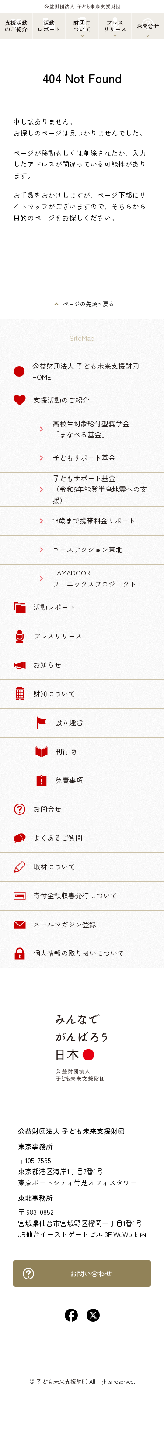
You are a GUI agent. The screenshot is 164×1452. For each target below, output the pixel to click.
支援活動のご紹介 (51, 400)
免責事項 (59, 780)
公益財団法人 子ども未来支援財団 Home (76, 371)
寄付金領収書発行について (65, 895)
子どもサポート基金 (83, 457)
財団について (44, 693)
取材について (44, 866)
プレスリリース (47, 636)
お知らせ (37, 665)
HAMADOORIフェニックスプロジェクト (94, 578)
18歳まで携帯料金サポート (94, 520)
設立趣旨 (59, 722)
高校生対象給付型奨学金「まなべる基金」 (90, 429)
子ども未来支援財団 (61, 1381)
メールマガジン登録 (54, 924)
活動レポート (44, 607)
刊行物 (55, 751)
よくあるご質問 (47, 838)
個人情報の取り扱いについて (68, 953)
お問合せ (37, 809)
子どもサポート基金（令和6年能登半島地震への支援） (99, 489)
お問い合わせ (67, 1273)
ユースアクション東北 (87, 549)
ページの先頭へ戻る (88, 304)
